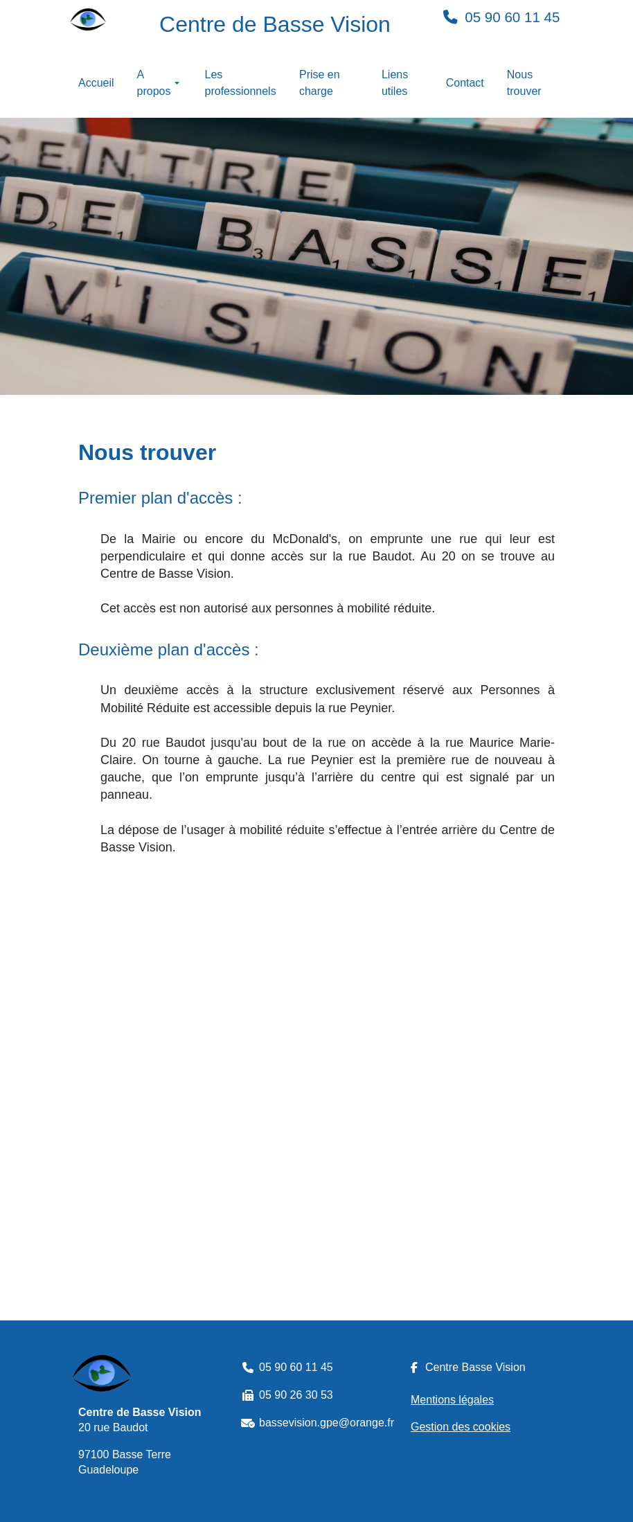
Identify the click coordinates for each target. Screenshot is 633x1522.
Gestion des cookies (460, 1427)
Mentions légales (452, 1400)
